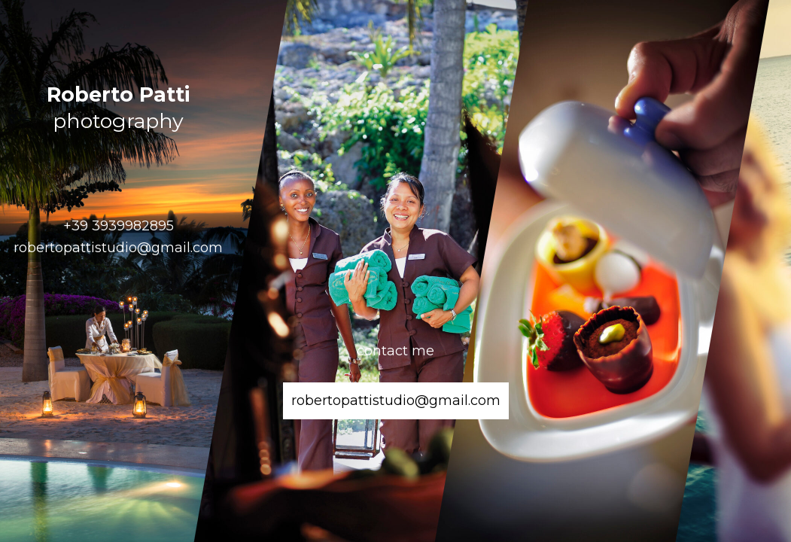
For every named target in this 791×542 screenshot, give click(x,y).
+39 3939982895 (118, 226)
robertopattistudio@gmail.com (118, 247)
